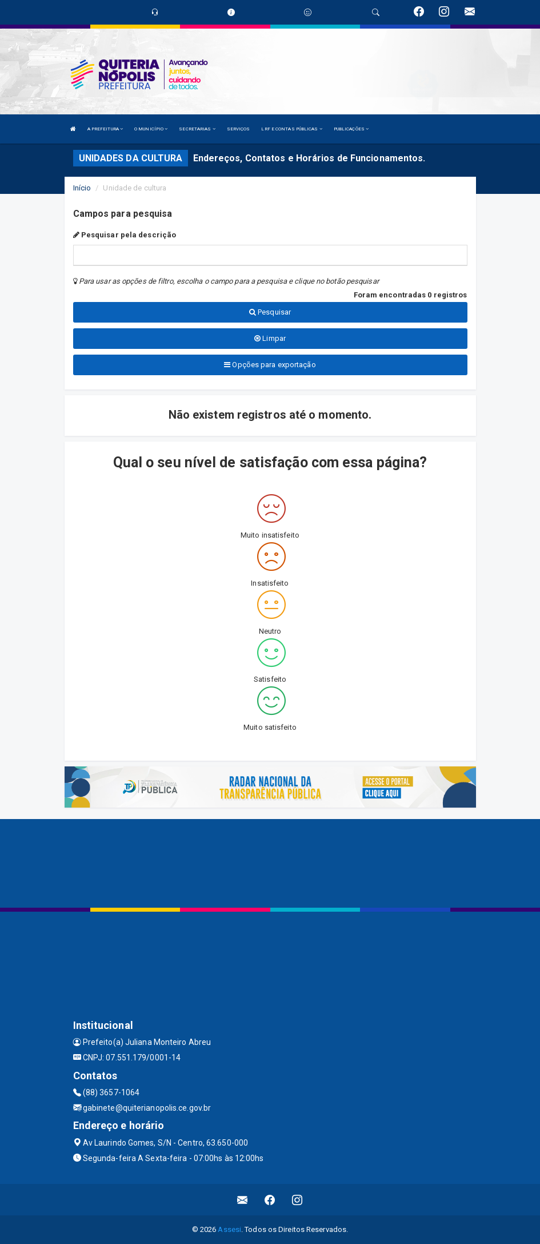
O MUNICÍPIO (150, 129)
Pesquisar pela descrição (125, 234)
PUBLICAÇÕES (351, 129)
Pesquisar (270, 312)
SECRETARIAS (197, 129)
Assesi (229, 1229)
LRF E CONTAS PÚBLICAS (291, 129)
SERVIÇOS (238, 129)
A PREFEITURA (105, 129)
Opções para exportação (269, 364)
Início (82, 188)
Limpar (270, 338)
